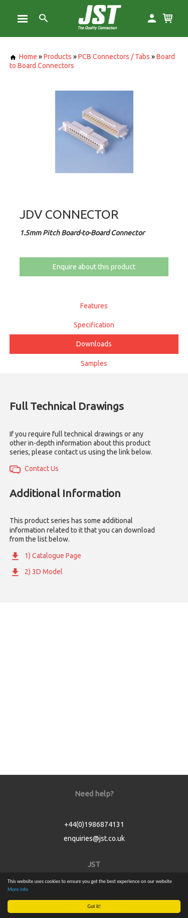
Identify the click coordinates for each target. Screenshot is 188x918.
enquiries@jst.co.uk (94, 838)
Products (58, 57)
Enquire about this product (94, 267)
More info (18, 889)
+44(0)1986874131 (94, 824)
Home (23, 57)
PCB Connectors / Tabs (114, 57)
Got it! (94, 906)
